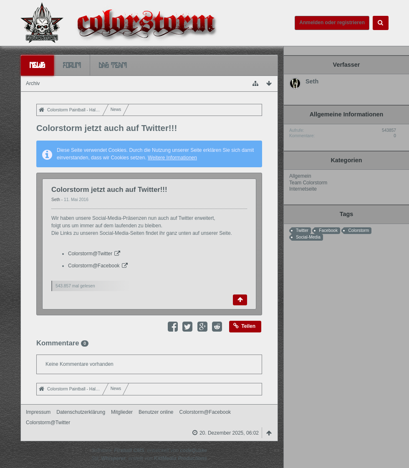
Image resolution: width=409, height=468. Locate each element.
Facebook (328, 230)
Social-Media (308, 237)
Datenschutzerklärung (80, 412)
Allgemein (300, 176)
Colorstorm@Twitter (90, 254)
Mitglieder (122, 412)
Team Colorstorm (308, 183)
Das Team (113, 65)
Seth (56, 199)
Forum (72, 65)
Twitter (302, 230)
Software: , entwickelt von (149, 450)
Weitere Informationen (172, 158)
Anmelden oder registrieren (332, 22)
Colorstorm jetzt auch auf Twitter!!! (109, 190)
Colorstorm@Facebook (94, 266)
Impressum (38, 412)
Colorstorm (358, 230)
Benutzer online (156, 412)
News (37, 65)
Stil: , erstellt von (149, 458)
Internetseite (303, 189)
